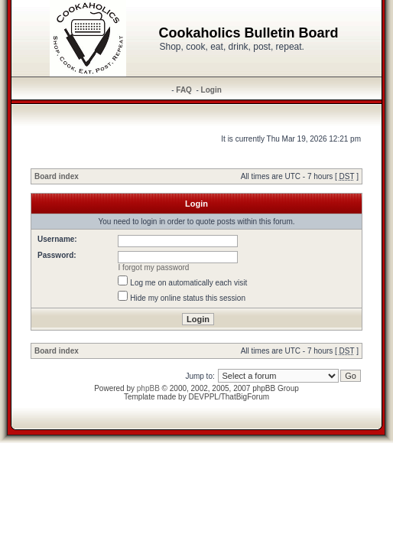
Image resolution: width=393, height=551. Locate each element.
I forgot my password (154, 267)
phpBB (148, 388)
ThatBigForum (245, 397)
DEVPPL (203, 397)
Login (211, 90)
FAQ (184, 90)
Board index (56, 176)
